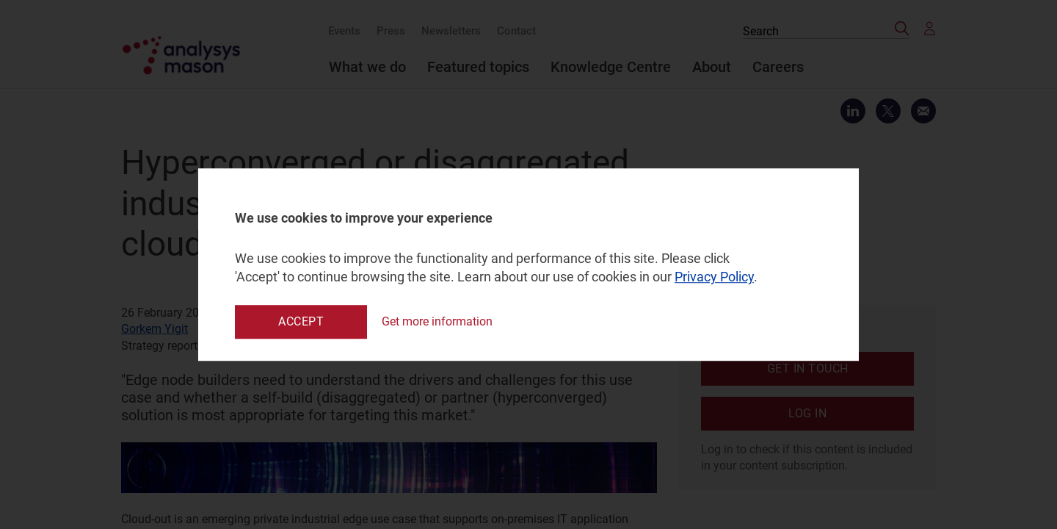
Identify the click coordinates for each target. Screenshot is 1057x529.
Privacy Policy (714, 277)
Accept (301, 321)
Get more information (437, 321)
